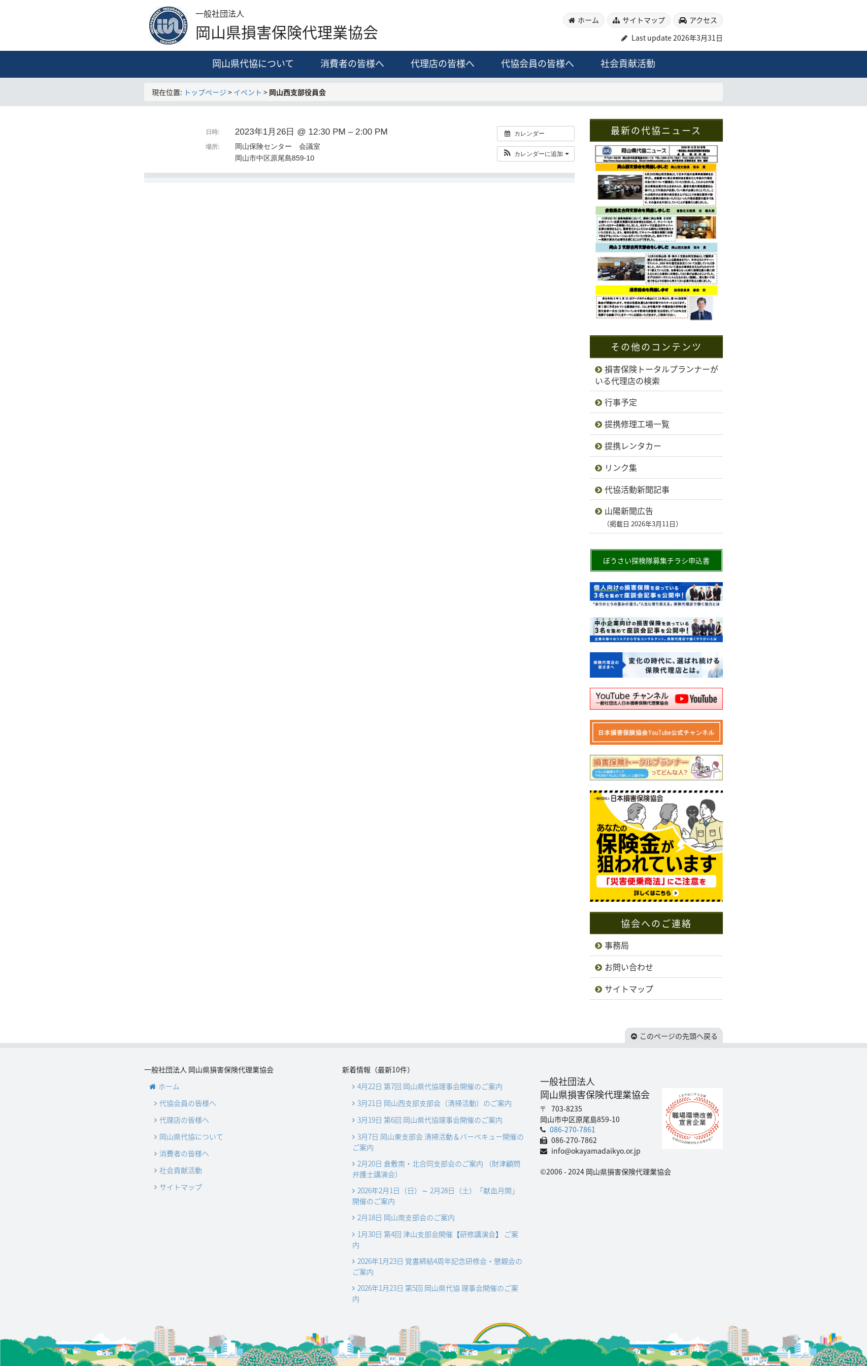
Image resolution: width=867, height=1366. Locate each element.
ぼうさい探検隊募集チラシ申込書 (656, 560)
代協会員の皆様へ (537, 63)
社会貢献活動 (628, 63)
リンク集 (621, 467)
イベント (248, 92)
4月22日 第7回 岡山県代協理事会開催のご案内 (430, 1086)
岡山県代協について (253, 63)
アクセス (703, 20)
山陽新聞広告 (638, 516)
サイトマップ (643, 20)
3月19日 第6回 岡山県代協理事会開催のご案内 (430, 1120)
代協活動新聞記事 (637, 489)
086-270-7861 (571, 1129)
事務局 (617, 945)
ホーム (588, 20)
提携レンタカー (633, 445)
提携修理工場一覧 (637, 424)
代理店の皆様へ (443, 63)
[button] (535, 154)
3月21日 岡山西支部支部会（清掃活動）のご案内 (434, 1103)
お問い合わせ (629, 967)
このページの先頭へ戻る (679, 1036)
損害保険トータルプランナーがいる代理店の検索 (656, 375)
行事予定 (621, 402)
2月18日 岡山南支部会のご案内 (406, 1217)
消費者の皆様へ (352, 63)
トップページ (205, 92)
